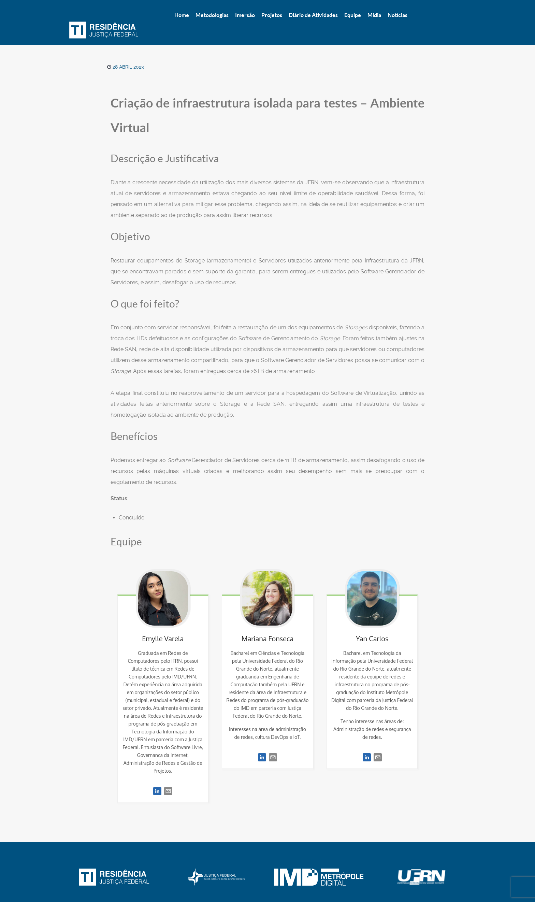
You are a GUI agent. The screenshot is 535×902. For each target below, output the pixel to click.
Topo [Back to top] (418, 877)
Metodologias (139, 877)
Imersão (178, 877)
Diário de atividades (257, 877)
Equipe (301, 877)
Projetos (210, 877)
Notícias (357, 877)
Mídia (328, 877)
